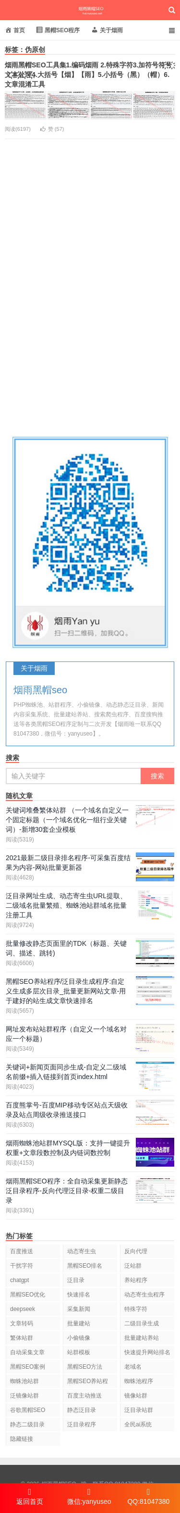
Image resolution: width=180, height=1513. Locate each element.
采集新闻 (78, 1309)
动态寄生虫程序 (144, 1294)
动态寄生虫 (81, 1251)
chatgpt (19, 1280)
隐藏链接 (21, 1439)
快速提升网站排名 (147, 1352)
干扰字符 (21, 1265)
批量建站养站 (141, 1338)
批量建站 (78, 1323)
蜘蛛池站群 (24, 1381)
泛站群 (133, 1265)
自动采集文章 (27, 1352)
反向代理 (135, 1251)
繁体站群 (21, 1338)
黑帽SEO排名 (84, 1265)
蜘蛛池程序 (138, 1381)
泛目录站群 (138, 1410)
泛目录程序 (81, 1424)
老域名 (133, 1366)
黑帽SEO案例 (27, 1366)
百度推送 (21, 1251)
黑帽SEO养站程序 (87, 1383)
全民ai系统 (138, 1424)
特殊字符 (135, 1309)
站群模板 (78, 1352)
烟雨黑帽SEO (89, 10)
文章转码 (21, 1323)
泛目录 (75, 1280)
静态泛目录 (81, 1410)
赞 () (52, 129)
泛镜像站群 (24, 1395)
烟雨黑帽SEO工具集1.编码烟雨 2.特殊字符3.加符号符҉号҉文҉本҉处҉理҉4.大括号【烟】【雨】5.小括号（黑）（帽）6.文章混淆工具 (88, 74)
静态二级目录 (27, 1424)
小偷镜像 (78, 1338)
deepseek (22, 1309)
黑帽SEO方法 (84, 1366)
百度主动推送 (84, 1395)
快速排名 (78, 1294)
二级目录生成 (141, 1323)
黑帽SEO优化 (27, 1294)
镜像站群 (135, 1395)
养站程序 (135, 1280)
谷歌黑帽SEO (27, 1410)
